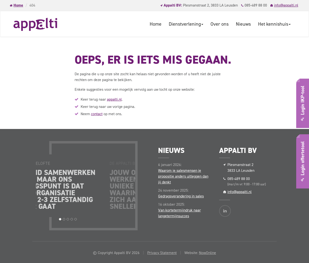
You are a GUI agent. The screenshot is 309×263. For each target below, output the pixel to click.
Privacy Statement (162, 252)
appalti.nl (114, 99)
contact (97, 113)
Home (18, 5)
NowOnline (207, 252)
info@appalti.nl (286, 5)
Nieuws (243, 24)
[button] (60, 219)
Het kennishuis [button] (274, 24)
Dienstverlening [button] (186, 24)
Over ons (220, 24)
